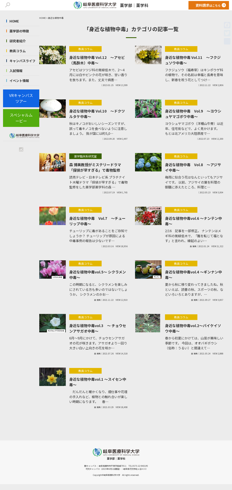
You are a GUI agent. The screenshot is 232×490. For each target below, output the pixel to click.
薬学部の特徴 (19, 31)
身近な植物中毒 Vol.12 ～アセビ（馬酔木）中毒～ (97, 60)
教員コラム (18, 50)
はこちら (208, 5)
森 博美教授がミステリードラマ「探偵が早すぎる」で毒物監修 (95, 167)
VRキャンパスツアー (21, 98)
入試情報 (16, 70)
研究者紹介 (18, 40)
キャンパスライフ (22, 60)
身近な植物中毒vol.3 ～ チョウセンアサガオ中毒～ (97, 328)
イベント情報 (19, 80)
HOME (14, 21)
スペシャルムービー (21, 117)
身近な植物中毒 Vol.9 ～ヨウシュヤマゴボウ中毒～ (193, 113)
